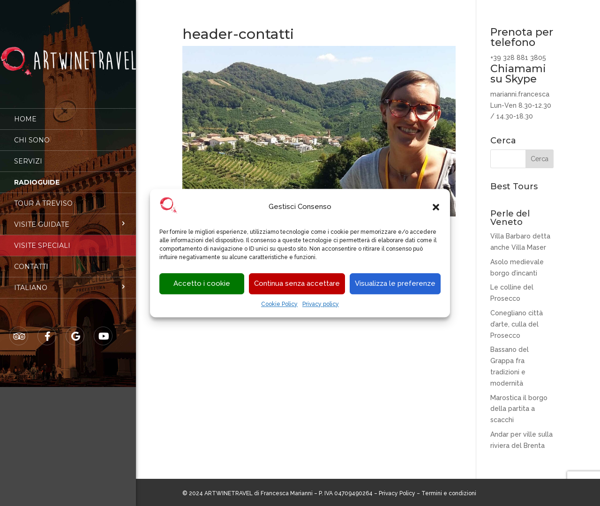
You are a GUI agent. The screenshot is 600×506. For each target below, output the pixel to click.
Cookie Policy (279, 304)
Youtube (103, 329)
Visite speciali (42, 239)
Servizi (28, 154)
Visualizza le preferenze (395, 284)
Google (75, 329)
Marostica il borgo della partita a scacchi (519, 409)
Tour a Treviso (43, 197)
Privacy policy (320, 304)
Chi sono (32, 133)
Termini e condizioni (448, 493)
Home (25, 112)
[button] (436, 207)
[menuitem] (68, 281)
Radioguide (37, 175)
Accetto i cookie (201, 284)
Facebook (47, 329)
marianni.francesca (519, 94)
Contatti (31, 260)
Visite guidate (41, 218)
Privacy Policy (397, 493)
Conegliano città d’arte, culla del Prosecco (516, 324)
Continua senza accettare (297, 284)
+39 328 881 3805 (518, 57)
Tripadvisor (19, 329)
